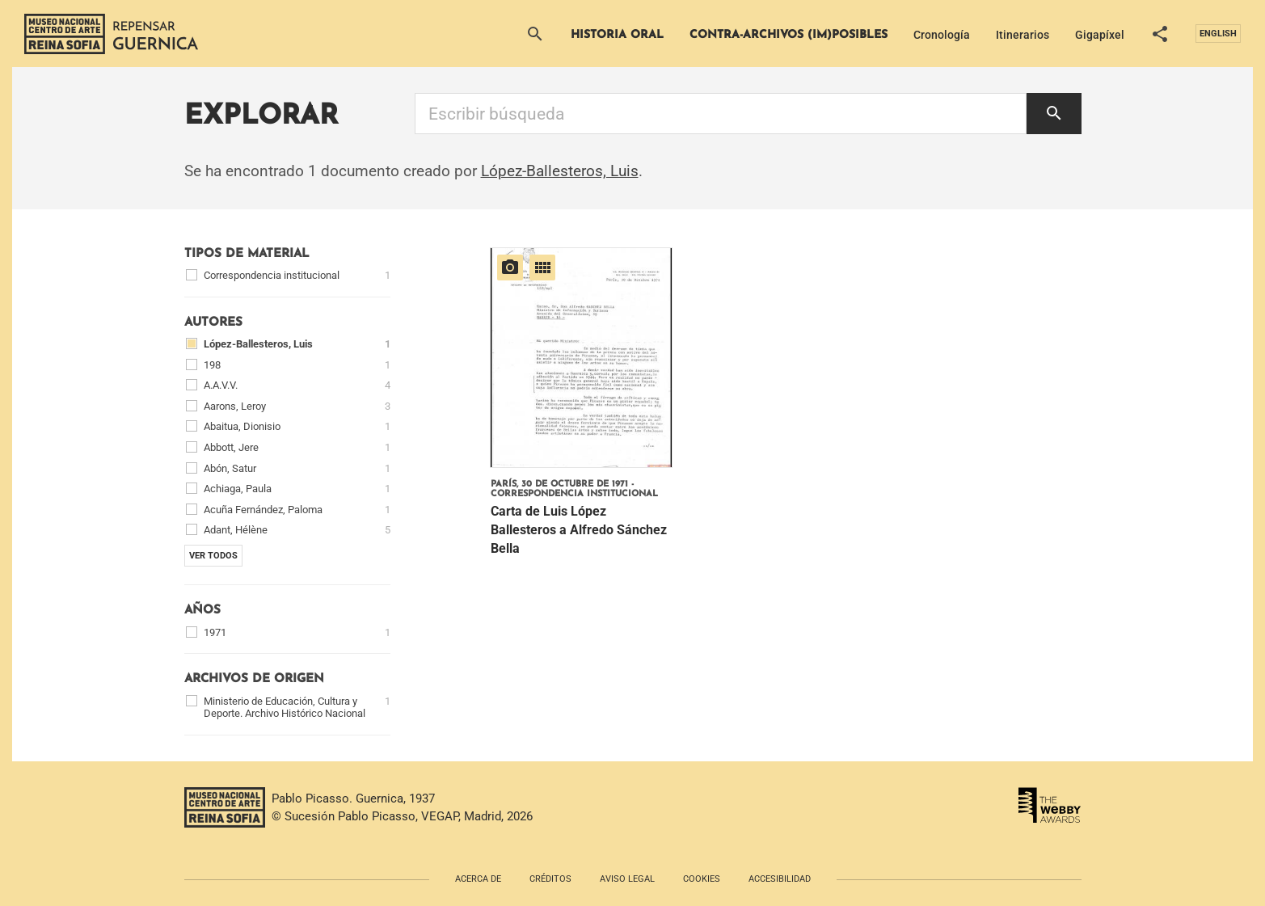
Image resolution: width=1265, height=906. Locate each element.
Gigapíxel (1099, 34)
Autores (213, 323)
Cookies (701, 879)
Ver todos (213, 555)
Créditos (550, 879)
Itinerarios (1022, 34)
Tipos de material (247, 254)
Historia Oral (617, 35)
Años (202, 611)
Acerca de (478, 879)
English (1218, 33)
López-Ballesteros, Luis (560, 171)
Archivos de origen (254, 679)
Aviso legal (627, 879)
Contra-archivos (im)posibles (788, 35)
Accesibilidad (779, 879)
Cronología (941, 34)
